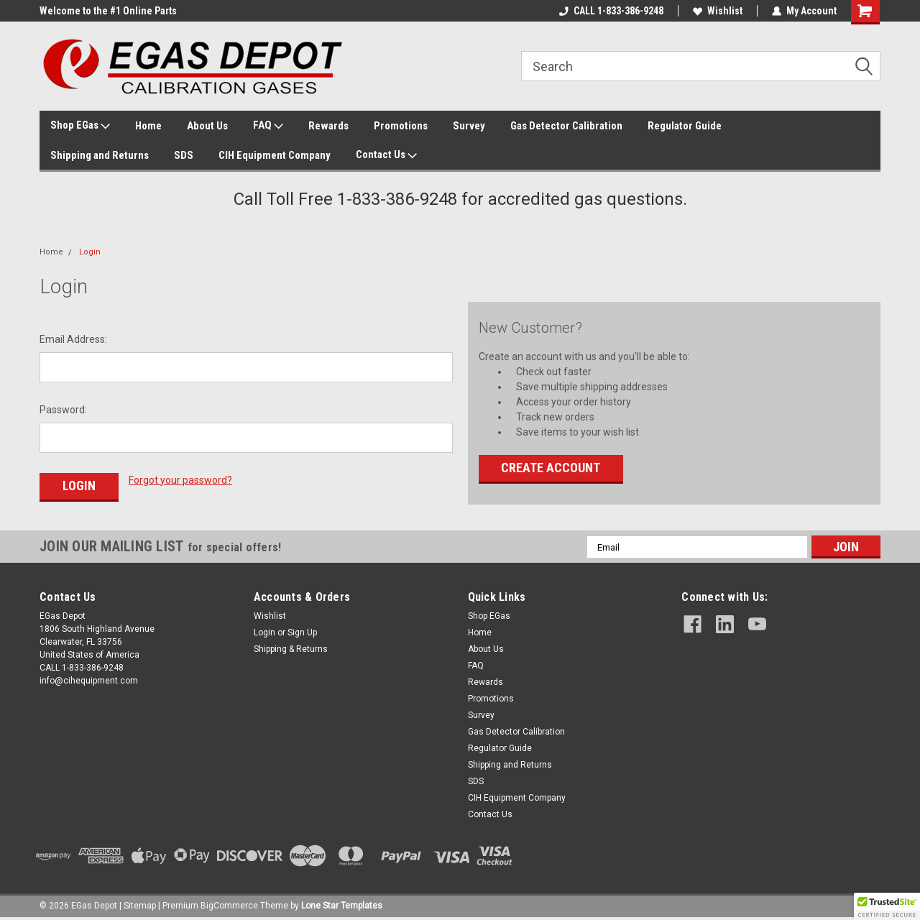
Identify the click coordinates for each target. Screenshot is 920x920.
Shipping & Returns (291, 649)
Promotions (401, 125)
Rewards (328, 125)
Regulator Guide (685, 125)
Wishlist (717, 11)
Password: (63, 409)
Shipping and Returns (99, 155)
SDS (183, 155)
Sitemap (140, 906)
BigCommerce (229, 906)
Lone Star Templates (341, 906)
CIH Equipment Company (274, 155)
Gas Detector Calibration (566, 125)
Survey (469, 125)
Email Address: (73, 339)
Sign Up (302, 632)
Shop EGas (80, 126)
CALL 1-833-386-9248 (611, 11)
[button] (887, 906)
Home (148, 125)
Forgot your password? (180, 480)
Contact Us (386, 155)
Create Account (550, 467)
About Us (207, 125)
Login (90, 252)
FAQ (268, 126)
